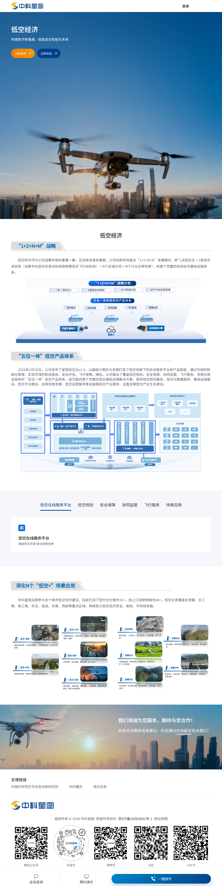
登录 (185, 6)
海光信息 (100, 786)
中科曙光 (76, 786)
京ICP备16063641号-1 (135, 818)
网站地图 (161, 818)
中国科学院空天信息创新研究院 (34, 786)
